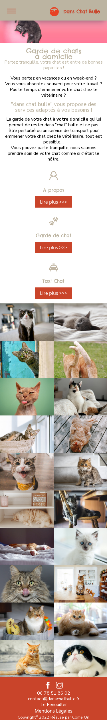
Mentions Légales (53, 711)
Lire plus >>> (53, 202)
